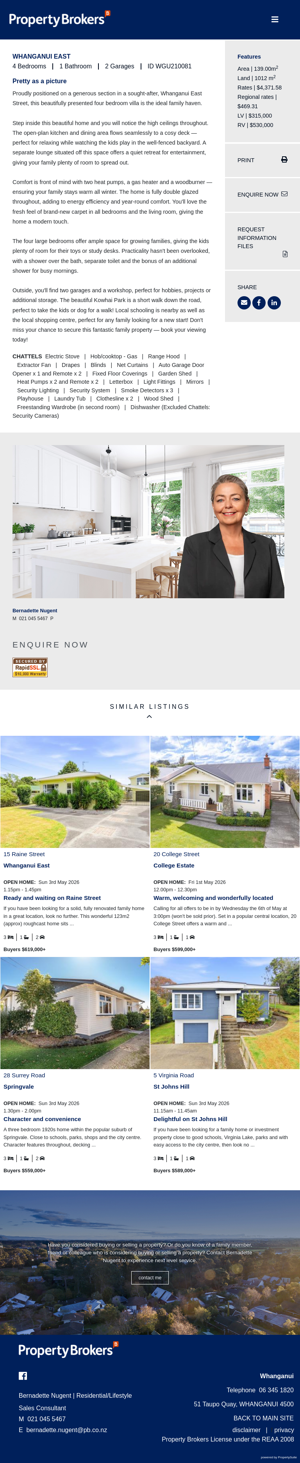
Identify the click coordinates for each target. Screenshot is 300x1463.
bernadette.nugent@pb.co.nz (67, 1430)
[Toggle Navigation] (275, 19)
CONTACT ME (150, 1278)
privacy (284, 1430)
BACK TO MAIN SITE (264, 1418)
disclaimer (246, 1430)
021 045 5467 (42, 1419)
